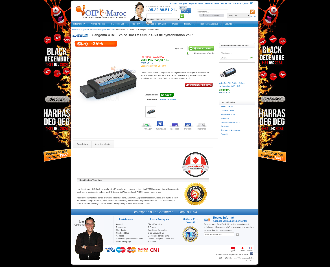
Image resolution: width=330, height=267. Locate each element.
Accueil (75, 30)
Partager (148, 129)
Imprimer (201, 129)
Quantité (179, 48)
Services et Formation (230, 122)
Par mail (188, 129)
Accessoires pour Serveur (102, 30)
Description (82, 144)
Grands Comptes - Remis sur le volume (161, 240)
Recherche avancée (211, 15)
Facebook (174, 129)
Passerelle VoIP (118, 24)
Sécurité (228, 24)
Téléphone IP (79, 24)
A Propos (152, 227)
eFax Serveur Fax (156, 233)
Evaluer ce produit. (168, 99)
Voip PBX (136, 24)
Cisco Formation (155, 224)
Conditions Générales (157, 230)
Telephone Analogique (208, 24)
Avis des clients (102, 144)
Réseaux (188, 24)
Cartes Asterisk (98, 24)
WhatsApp (161, 129)
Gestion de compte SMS (158, 236)
